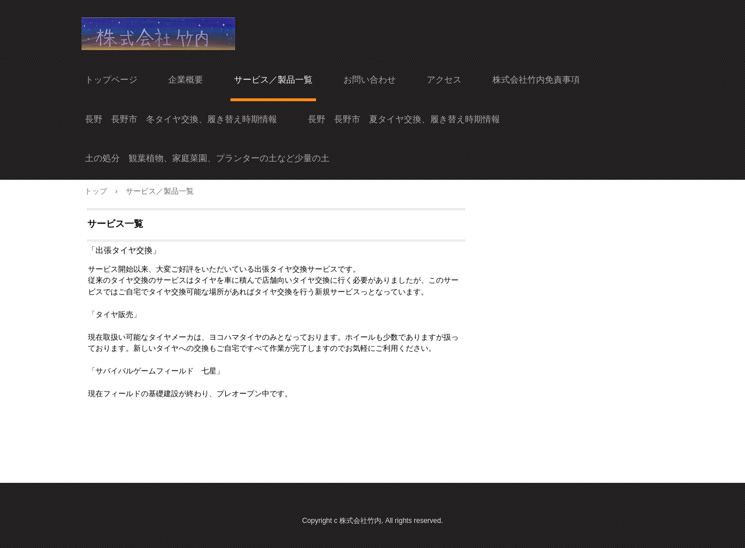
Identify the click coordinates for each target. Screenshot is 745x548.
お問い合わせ (369, 79)
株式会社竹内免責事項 (536, 79)
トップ (95, 191)
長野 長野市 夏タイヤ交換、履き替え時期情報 (404, 119)
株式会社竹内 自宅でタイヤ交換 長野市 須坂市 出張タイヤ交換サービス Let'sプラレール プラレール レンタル (158, 33)
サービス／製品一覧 (273, 79)
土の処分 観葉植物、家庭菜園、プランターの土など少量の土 (207, 158)
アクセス (444, 79)
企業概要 (185, 79)
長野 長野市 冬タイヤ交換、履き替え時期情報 (181, 119)
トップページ (111, 79)
